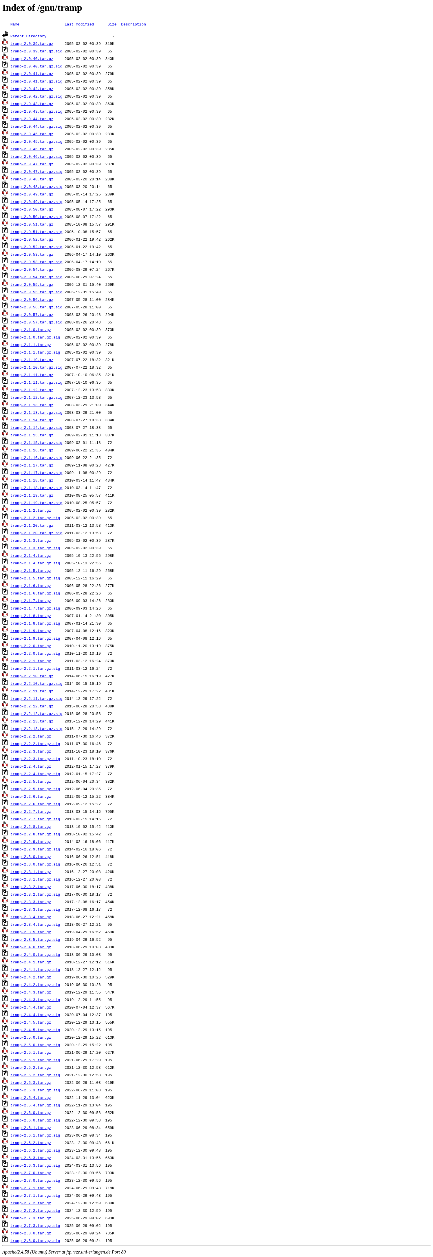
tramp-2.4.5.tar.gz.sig (35, 1029)
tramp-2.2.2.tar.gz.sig (35, 743)
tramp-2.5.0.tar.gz (30, 1037)
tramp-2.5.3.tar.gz (30, 1082)
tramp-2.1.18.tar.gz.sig (36, 487)
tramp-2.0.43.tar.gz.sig (36, 111)
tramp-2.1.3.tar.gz (30, 540)
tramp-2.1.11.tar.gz (31, 374)
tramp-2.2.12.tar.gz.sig (36, 713)
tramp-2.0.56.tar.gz (31, 299)
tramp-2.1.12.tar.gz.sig (36, 397)
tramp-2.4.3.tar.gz (30, 992)
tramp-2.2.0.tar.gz (30, 645)
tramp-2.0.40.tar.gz (31, 58)
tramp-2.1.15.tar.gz (31, 435)
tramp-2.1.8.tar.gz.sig (35, 623)
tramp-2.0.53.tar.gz (31, 254)
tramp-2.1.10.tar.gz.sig (36, 367)
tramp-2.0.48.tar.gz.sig (36, 186)
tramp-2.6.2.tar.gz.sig (35, 1150)
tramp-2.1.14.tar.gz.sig (36, 427)
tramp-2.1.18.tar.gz (31, 480)
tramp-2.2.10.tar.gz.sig (36, 683)
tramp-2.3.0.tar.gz (30, 856)
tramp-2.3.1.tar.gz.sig (35, 879)
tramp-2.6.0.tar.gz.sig (35, 1120)
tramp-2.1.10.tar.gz (31, 359)
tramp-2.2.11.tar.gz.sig (36, 698)
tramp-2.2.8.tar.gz (30, 826)
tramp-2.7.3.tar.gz (30, 1218)
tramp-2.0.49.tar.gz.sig (36, 201)
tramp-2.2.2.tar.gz (30, 736)
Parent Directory (28, 36)
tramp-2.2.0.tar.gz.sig (35, 653)
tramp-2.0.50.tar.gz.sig (36, 216)
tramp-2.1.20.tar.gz (31, 525)
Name (14, 24)
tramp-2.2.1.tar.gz (30, 660)
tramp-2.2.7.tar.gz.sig (35, 818)
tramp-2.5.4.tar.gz (30, 1097)
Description (133, 24)
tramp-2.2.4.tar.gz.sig (35, 773)
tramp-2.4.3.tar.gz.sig (35, 999)
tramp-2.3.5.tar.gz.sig (35, 939)
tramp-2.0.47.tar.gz (31, 163)
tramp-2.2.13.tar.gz (31, 721)
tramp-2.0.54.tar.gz (31, 269)
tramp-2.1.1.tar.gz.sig (35, 352)
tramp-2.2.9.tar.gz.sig (35, 849)
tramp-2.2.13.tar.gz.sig (36, 728)
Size (111, 24)
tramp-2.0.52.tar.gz (31, 239)
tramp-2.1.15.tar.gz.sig (36, 442)
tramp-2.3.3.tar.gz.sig (35, 909)
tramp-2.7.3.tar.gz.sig (35, 1225)
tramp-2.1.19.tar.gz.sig (36, 502)
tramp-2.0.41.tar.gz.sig (36, 81)
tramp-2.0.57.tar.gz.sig (36, 322)
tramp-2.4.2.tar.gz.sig (35, 984)
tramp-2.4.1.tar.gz (30, 962)
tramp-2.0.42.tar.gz (31, 88)
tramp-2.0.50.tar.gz (31, 209)
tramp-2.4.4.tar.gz (30, 1007)
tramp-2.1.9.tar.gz (30, 630)
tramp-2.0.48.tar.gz (31, 179)
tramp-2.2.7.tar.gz (30, 811)
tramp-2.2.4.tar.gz (30, 766)
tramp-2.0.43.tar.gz (31, 103)
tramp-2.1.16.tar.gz (31, 450)
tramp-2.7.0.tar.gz (30, 1172)
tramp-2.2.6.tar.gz (30, 796)
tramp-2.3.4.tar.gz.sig (35, 924)
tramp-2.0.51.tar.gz (31, 224)
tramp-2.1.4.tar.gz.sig (35, 563)
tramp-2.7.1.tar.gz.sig (35, 1195)
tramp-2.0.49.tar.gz (31, 194)
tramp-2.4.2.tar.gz (30, 977)
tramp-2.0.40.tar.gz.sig (36, 66)
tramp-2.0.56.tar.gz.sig (36, 307)
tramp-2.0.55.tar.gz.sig (36, 291)
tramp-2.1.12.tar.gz (31, 389)
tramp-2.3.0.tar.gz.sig (35, 864)
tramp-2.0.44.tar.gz (31, 118)
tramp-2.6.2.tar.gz (30, 1142)
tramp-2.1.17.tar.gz (31, 465)
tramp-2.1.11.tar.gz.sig (36, 382)
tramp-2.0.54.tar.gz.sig (36, 276)
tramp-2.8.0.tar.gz (30, 1233)
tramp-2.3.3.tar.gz (30, 901)
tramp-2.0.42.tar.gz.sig (36, 96)
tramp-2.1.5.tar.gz (30, 570)
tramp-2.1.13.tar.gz (31, 404)
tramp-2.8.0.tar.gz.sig (35, 1240)
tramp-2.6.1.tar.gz (30, 1127)
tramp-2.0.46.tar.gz (31, 148)
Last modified (79, 24)
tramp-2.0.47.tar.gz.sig (36, 171)
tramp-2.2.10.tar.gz (31, 675)
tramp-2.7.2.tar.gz (30, 1202)
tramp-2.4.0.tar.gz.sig (35, 954)
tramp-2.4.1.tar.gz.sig (35, 969)
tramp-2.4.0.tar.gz (30, 946)
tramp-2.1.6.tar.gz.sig (35, 593)
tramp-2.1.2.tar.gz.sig (35, 517)
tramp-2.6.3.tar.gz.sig (35, 1165)
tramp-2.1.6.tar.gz (30, 585)
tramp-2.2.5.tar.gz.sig (35, 788)
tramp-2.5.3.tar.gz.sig (35, 1090)
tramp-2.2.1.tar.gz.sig (35, 668)
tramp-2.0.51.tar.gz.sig (36, 231)
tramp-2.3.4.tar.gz (30, 916)
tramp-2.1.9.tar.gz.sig (35, 638)
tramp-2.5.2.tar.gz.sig (35, 1074)
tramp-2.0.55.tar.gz (31, 284)
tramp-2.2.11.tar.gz (31, 691)
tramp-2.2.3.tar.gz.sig (35, 758)
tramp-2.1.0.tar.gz (30, 329)
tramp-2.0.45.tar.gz (31, 133)
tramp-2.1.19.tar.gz (31, 495)
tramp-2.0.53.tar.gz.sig (36, 261)
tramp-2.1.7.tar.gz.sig (35, 608)
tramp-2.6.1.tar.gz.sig (35, 1135)
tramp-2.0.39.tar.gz (31, 43)
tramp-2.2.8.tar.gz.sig (35, 834)
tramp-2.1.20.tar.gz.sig (36, 532)
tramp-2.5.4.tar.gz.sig (35, 1105)
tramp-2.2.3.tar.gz (30, 751)
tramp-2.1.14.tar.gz (31, 419)
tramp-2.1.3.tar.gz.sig (35, 547)
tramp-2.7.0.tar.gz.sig (35, 1180)
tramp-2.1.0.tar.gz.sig (35, 337)
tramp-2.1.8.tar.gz (30, 615)
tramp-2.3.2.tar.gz (30, 886)
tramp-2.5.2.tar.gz (30, 1067)
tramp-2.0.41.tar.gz (31, 73)
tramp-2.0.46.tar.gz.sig (36, 156)
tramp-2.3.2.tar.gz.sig (35, 894)
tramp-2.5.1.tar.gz (30, 1052)
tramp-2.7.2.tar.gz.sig (35, 1210)
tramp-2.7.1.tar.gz (30, 1187)
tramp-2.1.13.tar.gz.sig (36, 412)
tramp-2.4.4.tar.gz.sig (35, 1014)
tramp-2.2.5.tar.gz (30, 781)
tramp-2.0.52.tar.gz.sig (36, 246)
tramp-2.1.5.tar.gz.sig (35, 578)
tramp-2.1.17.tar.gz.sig (36, 472)
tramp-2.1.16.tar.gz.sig (36, 457)
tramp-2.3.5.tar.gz (30, 931)
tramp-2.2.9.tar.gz (30, 841)
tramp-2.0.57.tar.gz (31, 314)
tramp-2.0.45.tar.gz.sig (36, 141)
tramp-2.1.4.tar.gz (30, 555)
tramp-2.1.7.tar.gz (30, 600)
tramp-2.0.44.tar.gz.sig (36, 126)
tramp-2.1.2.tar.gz (30, 510)
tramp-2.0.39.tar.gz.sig (36, 51)
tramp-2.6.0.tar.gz (30, 1112)
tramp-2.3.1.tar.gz (30, 871)
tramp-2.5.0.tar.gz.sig (35, 1044)
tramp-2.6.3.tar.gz (30, 1157)
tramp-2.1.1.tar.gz (30, 344)
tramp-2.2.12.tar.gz (31, 706)
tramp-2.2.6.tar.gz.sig (35, 803)
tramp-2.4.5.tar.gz (30, 1022)
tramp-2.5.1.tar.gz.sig (35, 1059)
